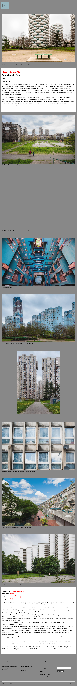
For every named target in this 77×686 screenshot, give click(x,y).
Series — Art (23, 665)
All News (40, 671)
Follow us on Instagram (44, 676)
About (24, 3)
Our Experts (41, 673)
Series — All (23, 670)
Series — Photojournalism (26, 668)
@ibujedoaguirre (14, 599)
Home (13, 3)
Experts (36, 3)
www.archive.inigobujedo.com (17, 597)
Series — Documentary (26, 666)
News (30, 3)
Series (19, 3)
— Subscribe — (45, 3)
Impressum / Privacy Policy (44, 674)
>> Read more (5, 669)
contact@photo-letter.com (62, 665)
